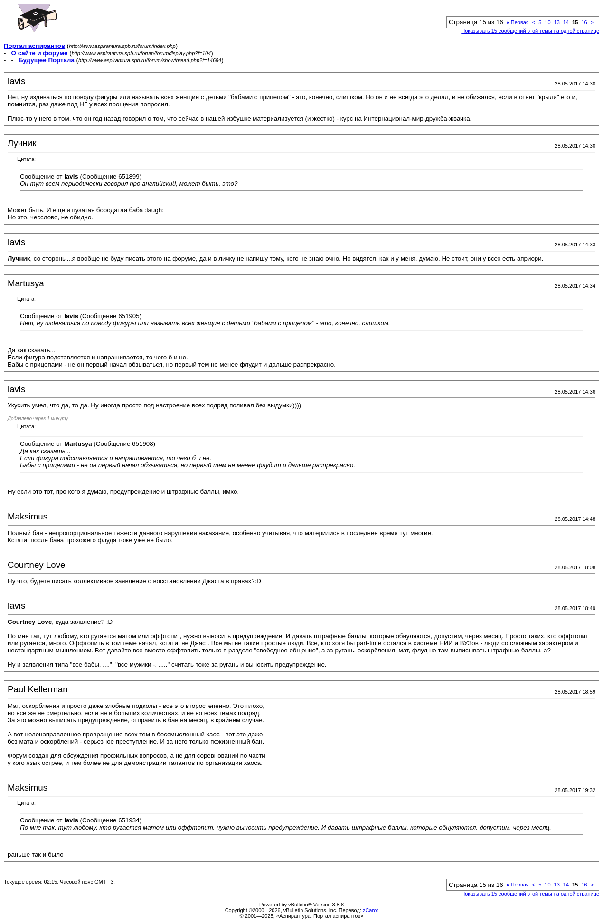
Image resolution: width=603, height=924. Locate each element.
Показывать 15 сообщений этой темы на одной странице (530, 31)
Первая (518, 22)
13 (557, 22)
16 (584, 22)
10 (547, 22)
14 (566, 22)
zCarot (370, 910)
